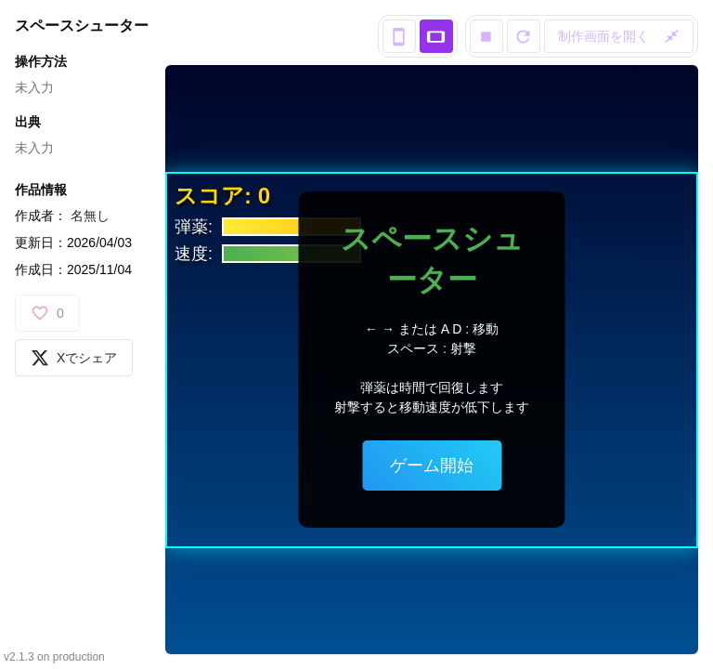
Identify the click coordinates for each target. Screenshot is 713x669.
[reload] (523, 36)
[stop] (486, 36)
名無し (90, 215)
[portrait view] (399, 36)
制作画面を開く (619, 36)
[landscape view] (436, 36)
